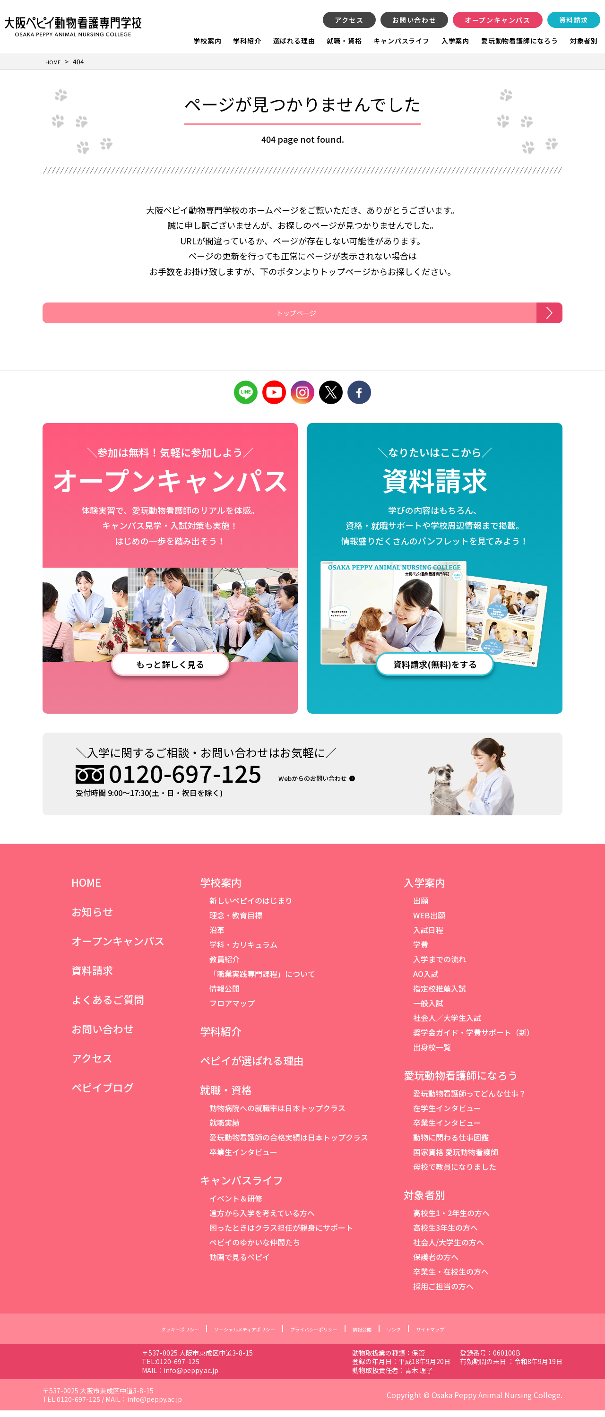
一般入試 (428, 1009)
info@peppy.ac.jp (267, 1377)
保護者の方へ (435, 1263)
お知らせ (92, 917)
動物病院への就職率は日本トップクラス (277, 1114)
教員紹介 (224, 965)
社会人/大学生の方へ (448, 1248)
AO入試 (426, 980)
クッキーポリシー (146, 1335)
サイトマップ (466, 1335)
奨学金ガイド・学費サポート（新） (473, 1039)
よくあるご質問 (107, 1005)
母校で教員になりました (454, 1173)
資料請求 (573, 20)
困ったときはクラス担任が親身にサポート (281, 1234)
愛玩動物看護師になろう (519, 40)
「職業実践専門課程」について (262, 980)
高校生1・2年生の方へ (451, 1219)
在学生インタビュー (447, 1114)
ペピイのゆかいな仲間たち (254, 1248)
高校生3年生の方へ (445, 1234)
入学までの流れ (439, 965)
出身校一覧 (432, 1053)
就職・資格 (344, 40)
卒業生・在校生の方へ (451, 1278)
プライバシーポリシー (321, 1335)
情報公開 (224, 995)
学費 (420, 951)
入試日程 (428, 936)
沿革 (217, 936)
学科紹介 (247, 40)
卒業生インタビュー (243, 1158)
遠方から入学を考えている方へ (262, 1219)
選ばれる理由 (294, 40)
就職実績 (224, 1129)
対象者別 (584, 40)
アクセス (349, 20)
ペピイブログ (102, 1093)
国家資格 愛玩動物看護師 (455, 1158)
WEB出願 (429, 921)
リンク (421, 1335)
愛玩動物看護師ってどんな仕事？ (469, 1100)
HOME (86, 888)
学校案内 (207, 40)
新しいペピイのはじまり (251, 907)
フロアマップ (232, 1009)
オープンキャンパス (497, 20)
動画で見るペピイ (239, 1263)
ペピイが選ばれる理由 (252, 1066)
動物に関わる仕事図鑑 (451, 1143)
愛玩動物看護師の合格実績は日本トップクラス (288, 1143)
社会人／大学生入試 (447, 1024)
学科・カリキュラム (243, 951)
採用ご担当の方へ (443, 1292)
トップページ (289, 316)
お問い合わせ (414, 20)
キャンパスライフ (401, 40)
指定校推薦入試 (439, 995)
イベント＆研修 (235, 1204)
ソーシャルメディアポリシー (230, 1335)
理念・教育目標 (235, 921)
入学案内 (455, 40)
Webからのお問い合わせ (330, 784)
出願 (420, 907)
